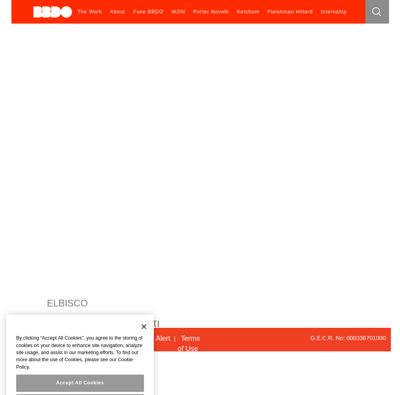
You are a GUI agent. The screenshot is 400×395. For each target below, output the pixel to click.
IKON (178, 12)
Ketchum (248, 12)
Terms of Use (188, 343)
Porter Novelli (211, 12)
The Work (89, 12)
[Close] (144, 330)
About (117, 12)
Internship (334, 12)
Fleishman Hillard (290, 12)
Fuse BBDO (148, 12)
